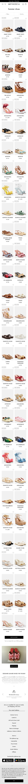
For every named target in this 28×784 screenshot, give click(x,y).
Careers (14, 746)
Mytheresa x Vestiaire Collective (14, 731)
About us (14, 735)
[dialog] (14, 775)
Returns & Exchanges (14, 728)
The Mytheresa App (14, 738)
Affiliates (14, 752)
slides (14, 676)
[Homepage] (14, 4)
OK (14, 780)
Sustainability (14, 741)
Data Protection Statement (10, 777)
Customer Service (14, 715)
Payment (14, 723)
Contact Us (14, 717)
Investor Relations (14, 749)
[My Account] (23, 4)
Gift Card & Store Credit (14, 720)
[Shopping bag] (25, 4)
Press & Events (14, 743)
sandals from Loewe (14, 682)
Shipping (14, 725)
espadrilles (4, 677)
